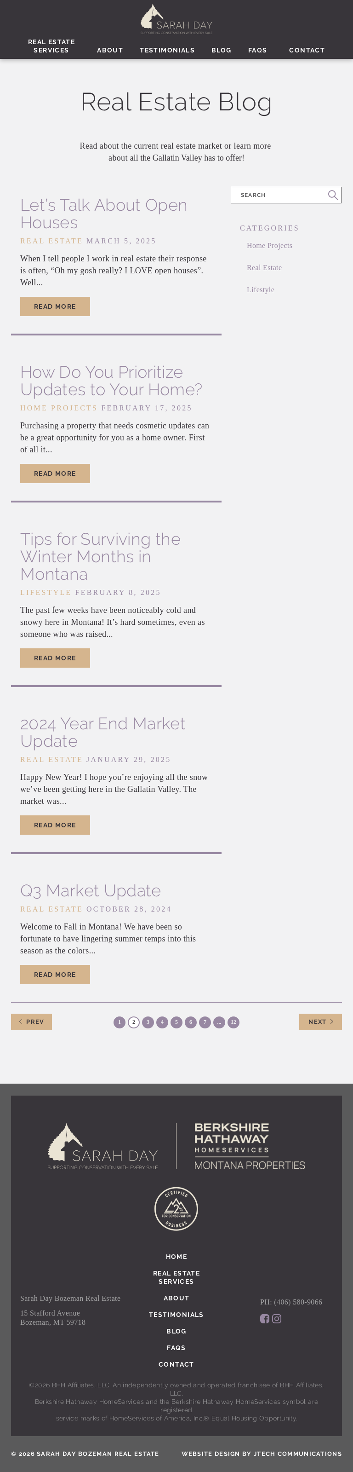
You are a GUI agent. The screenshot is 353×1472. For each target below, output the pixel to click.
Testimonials (167, 50)
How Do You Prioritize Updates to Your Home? (111, 380)
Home (177, 1256)
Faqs (258, 50)
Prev (31, 1021)
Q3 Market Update (90, 890)
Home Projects (269, 245)
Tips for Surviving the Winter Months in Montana (100, 556)
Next (317, 1021)
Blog (221, 50)
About (110, 50)
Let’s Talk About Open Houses (104, 213)
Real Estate (264, 267)
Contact (307, 50)
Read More (55, 306)
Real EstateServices (51, 46)
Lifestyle (260, 290)
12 (233, 1022)
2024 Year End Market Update (103, 732)
